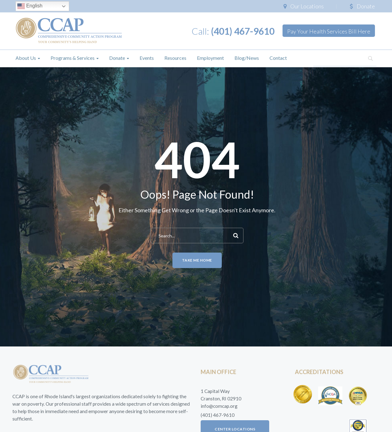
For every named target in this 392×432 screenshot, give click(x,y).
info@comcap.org (219, 406)
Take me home (197, 260)
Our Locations (307, 6)
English (29, 6)
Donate (366, 6)
